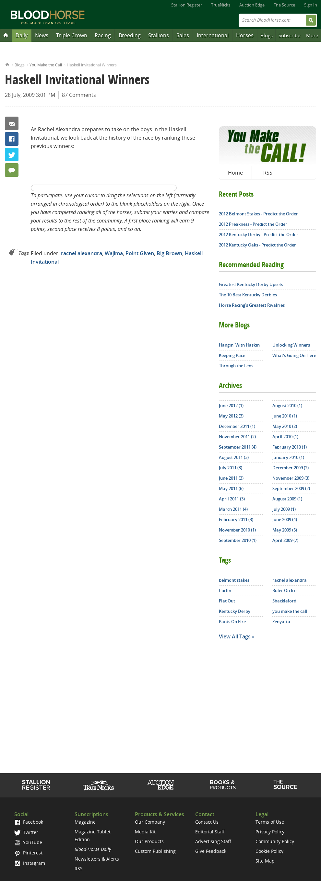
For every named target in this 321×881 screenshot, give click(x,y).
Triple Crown (71, 35)
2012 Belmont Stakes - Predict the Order (258, 214)
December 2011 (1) (237, 426)
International (213, 35)
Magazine (85, 822)
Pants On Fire (232, 621)
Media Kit (145, 832)
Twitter (11, 154)
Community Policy (275, 841)
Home (7, 64)
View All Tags (235, 636)
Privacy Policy (270, 832)
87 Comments (79, 94)
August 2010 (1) (287, 405)
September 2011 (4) (237, 447)
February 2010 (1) (289, 447)
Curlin (225, 590)
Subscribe (289, 35)
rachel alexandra (81, 253)
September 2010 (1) (237, 540)
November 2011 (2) (237, 437)
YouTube (28, 842)
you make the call (289, 611)
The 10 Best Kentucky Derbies (248, 295)
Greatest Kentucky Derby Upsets (251, 284)
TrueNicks (220, 5)
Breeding (130, 35)
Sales (182, 35)
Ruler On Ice (284, 590)
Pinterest (28, 853)
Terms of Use (270, 822)
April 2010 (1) (285, 437)
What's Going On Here (294, 355)
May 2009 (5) (284, 530)
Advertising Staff (213, 841)
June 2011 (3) (231, 478)
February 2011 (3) (236, 519)
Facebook (11, 139)
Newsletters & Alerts (97, 859)
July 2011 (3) (230, 468)
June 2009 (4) (284, 519)
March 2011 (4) (233, 509)
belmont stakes (234, 580)
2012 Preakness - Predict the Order (253, 224)
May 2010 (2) (284, 426)
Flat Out (227, 601)
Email (11, 123)
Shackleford (284, 601)
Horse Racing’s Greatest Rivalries (252, 305)
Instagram (29, 863)
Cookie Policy (269, 851)
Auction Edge (252, 5)
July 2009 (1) (284, 509)
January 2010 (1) (288, 457)
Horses (245, 35)
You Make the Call (46, 65)
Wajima (114, 253)
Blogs (266, 35)
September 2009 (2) (291, 488)
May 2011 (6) (231, 488)
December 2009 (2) (290, 468)
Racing (103, 35)
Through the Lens (236, 366)
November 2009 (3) (290, 478)
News (41, 35)
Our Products (149, 841)
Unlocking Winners (291, 345)
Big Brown (169, 253)
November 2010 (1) (237, 530)
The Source (284, 5)
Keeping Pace (232, 355)
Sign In (310, 5)
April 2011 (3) (232, 499)
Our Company (150, 822)
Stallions (158, 35)
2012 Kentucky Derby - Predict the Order (258, 234)
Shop (223, 784)
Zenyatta (281, 621)
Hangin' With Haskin (239, 345)
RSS (267, 172)
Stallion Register (186, 5)
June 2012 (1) (231, 405)
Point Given (139, 253)
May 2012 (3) (231, 416)
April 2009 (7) (285, 540)
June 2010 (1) (284, 416)
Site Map (265, 861)
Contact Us (207, 822)
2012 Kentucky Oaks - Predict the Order (257, 245)
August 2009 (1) (287, 499)
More (312, 35)
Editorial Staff (210, 832)
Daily (22, 35)
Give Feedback (210, 851)
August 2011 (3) (234, 457)
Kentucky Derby (234, 611)
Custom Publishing (155, 851)
